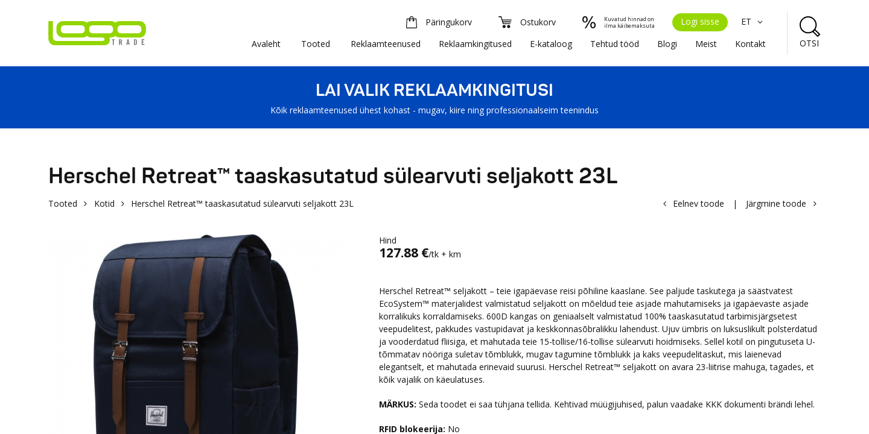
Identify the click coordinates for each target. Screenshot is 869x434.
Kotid (104, 203)
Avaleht (266, 43)
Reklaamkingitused (475, 43)
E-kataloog (551, 43)
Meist (706, 43)
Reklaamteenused (386, 43)
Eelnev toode (698, 203)
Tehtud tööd (614, 43)
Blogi (667, 43)
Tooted (315, 43)
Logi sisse (700, 21)
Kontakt (750, 43)
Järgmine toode (776, 203)
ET (753, 21)
